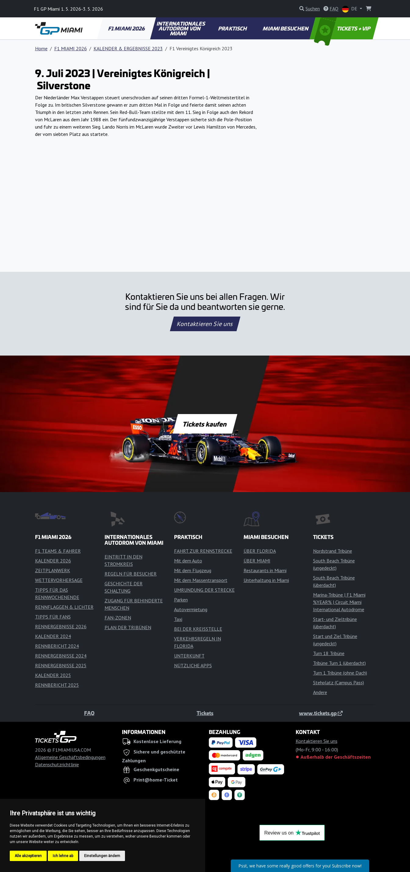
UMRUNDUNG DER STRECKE (204, 590)
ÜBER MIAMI (257, 561)
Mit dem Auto (188, 561)
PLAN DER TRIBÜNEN (128, 627)
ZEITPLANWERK (52, 570)
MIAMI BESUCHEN (286, 28)
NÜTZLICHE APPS (193, 665)
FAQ (89, 713)
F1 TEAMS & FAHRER (58, 551)
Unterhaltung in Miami (266, 580)
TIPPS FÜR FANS (53, 617)
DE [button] (350, 8)
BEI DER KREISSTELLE (198, 629)
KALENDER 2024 (53, 636)
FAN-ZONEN (118, 618)
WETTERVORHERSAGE (59, 580)
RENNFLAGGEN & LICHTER (64, 607)
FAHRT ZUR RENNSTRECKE (203, 551)
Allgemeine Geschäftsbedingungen (70, 757)
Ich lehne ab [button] (63, 856)
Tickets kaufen (205, 423)
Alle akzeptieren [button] (28, 856)
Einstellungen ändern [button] (102, 856)
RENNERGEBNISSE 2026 (61, 626)
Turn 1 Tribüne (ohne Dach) (340, 673)
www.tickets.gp (321, 713)
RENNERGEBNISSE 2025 (61, 665)
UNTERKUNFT (189, 656)
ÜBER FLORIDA (260, 551)
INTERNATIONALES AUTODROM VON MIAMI (181, 28)
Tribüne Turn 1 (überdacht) (339, 663)
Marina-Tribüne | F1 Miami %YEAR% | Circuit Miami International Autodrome (339, 602)
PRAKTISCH (233, 28)
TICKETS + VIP (342, 28)
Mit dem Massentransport (200, 580)
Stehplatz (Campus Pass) (338, 682)
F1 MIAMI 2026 (127, 28)
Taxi (178, 619)
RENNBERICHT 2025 (57, 685)
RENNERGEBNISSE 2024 (61, 656)
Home (41, 48)
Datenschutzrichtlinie (57, 764)
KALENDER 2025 (53, 675)
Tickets (205, 713)
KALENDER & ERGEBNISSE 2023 (128, 48)
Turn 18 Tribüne (328, 653)
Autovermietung (190, 609)
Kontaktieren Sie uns (205, 324)
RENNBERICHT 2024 (57, 646)
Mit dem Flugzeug (192, 570)
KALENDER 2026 (53, 561)
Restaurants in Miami (265, 570)
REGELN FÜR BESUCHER (131, 574)
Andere (320, 692)
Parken (181, 600)
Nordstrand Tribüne (332, 551)
